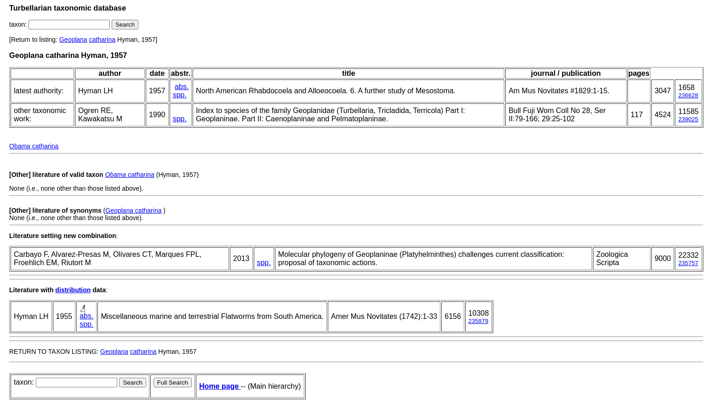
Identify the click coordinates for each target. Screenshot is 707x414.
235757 (688, 263)
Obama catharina (33, 146)
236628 (688, 95)
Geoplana (73, 39)
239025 (688, 119)
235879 (478, 321)
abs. (181, 87)
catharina (102, 39)
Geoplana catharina (133, 210)
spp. (180, 95)
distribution (73, 290)
